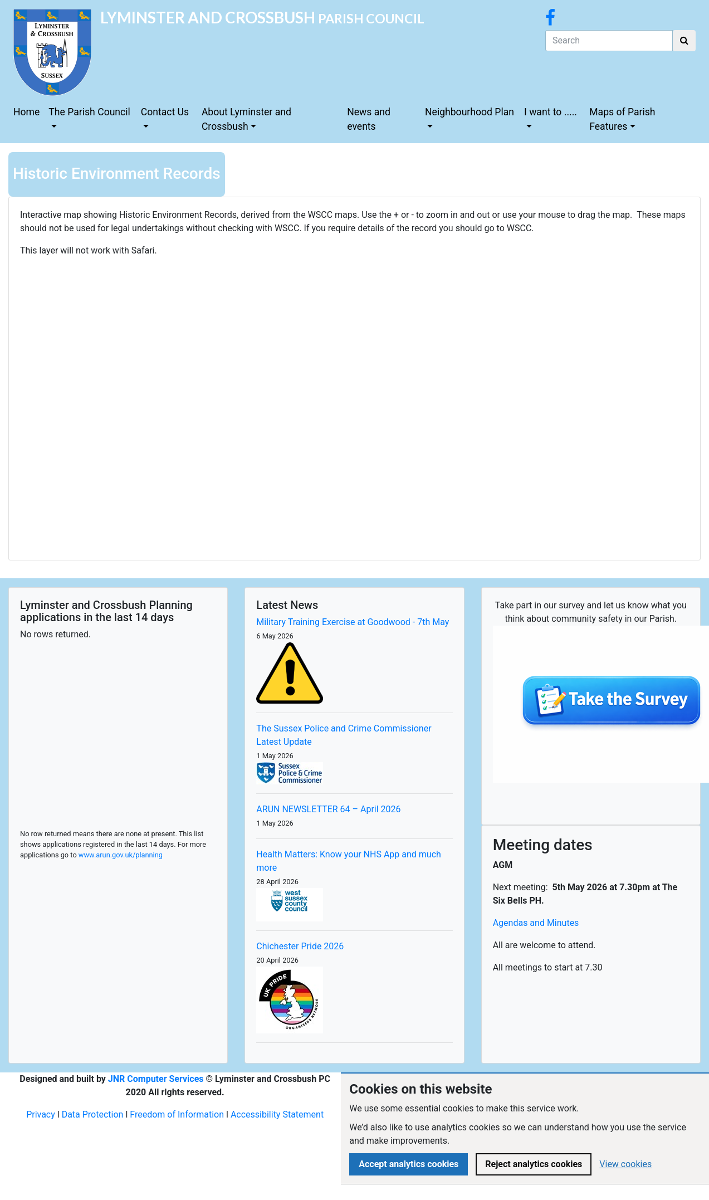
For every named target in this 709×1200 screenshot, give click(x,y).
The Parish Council (89, 112)
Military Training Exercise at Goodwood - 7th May (352, 622)
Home (26, 112)
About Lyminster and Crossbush (246, 119)
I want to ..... (550, 112)
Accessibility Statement (277, 1114)
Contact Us (165, 112)
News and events (368, 119)
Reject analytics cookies (533, 1164)
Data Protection (93, 1114)
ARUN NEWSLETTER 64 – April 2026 (328, 809)
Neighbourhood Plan (469, 112)
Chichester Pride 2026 (300, 946)
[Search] (609, 40)
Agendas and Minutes (536, 923)
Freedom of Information (177, 1114)
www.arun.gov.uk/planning (121, 855)
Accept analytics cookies (408, 1164)
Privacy (40, 1114)
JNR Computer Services (156, 1079)
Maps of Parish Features (622, 119)
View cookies (625, 1164)
